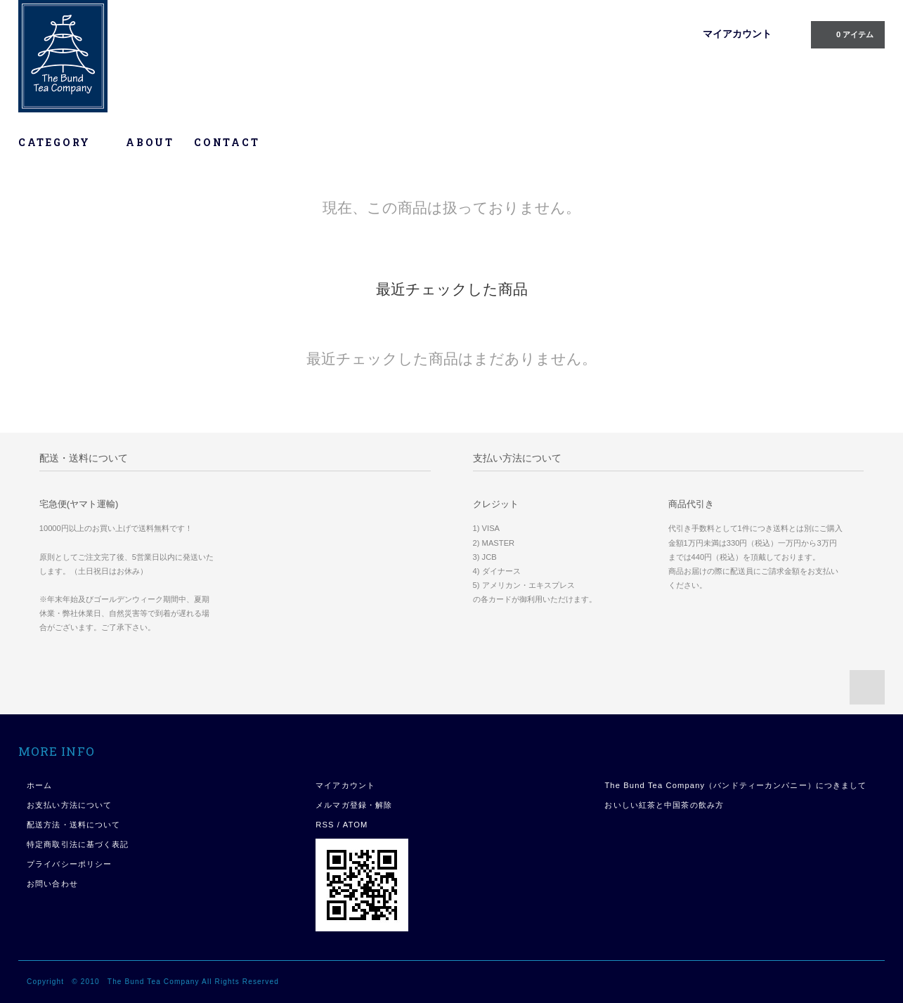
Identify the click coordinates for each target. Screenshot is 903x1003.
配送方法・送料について (73, 824)
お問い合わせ (52, 883)
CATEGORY (62, 142)
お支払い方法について (69, 805)
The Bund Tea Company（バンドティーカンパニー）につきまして (735, 785)
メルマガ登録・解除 (354, 805)
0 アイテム (846, 33)
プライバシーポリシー (69, 864)
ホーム (39, 785)
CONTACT (227, 142)
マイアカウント (737, 33)
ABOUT (150, 142)
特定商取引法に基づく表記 (78, 844)
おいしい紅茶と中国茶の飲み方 (664, 805)
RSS (325, 824)
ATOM (355, 824)
